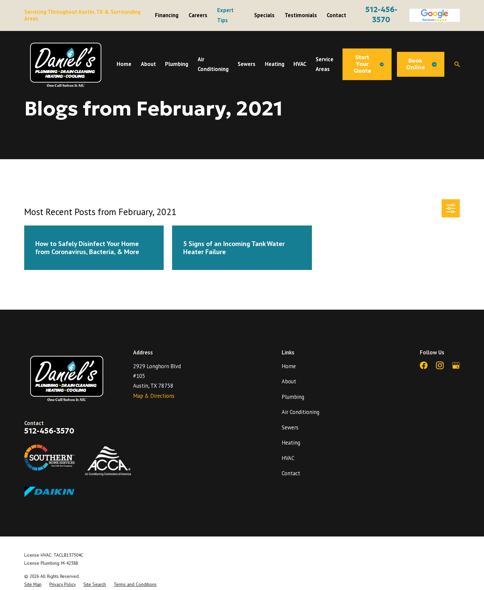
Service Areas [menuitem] (324, 64)
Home (289, 366)
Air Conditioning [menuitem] (213, 64)
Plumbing (293, 397)
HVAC (288, 458)
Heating (291, 442)
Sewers (290, 427)
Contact (336, 15)
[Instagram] (440, 365)
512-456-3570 (49, 431)
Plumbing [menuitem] (176, 64)
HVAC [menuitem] (299, 64)
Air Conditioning (300, 412)
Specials (264, 15)
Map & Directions (153, 396)
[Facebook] (424, 365)
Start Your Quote (369, 64)
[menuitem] (33, 584)
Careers (198, 15)
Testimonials (301, 15)
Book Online (421, 64)
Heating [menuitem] (274, 64)
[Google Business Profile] (456, 365)
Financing (166, 15)
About (289, 381)
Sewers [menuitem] (246, 64)
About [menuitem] (148, 64)
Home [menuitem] (124, 64)
